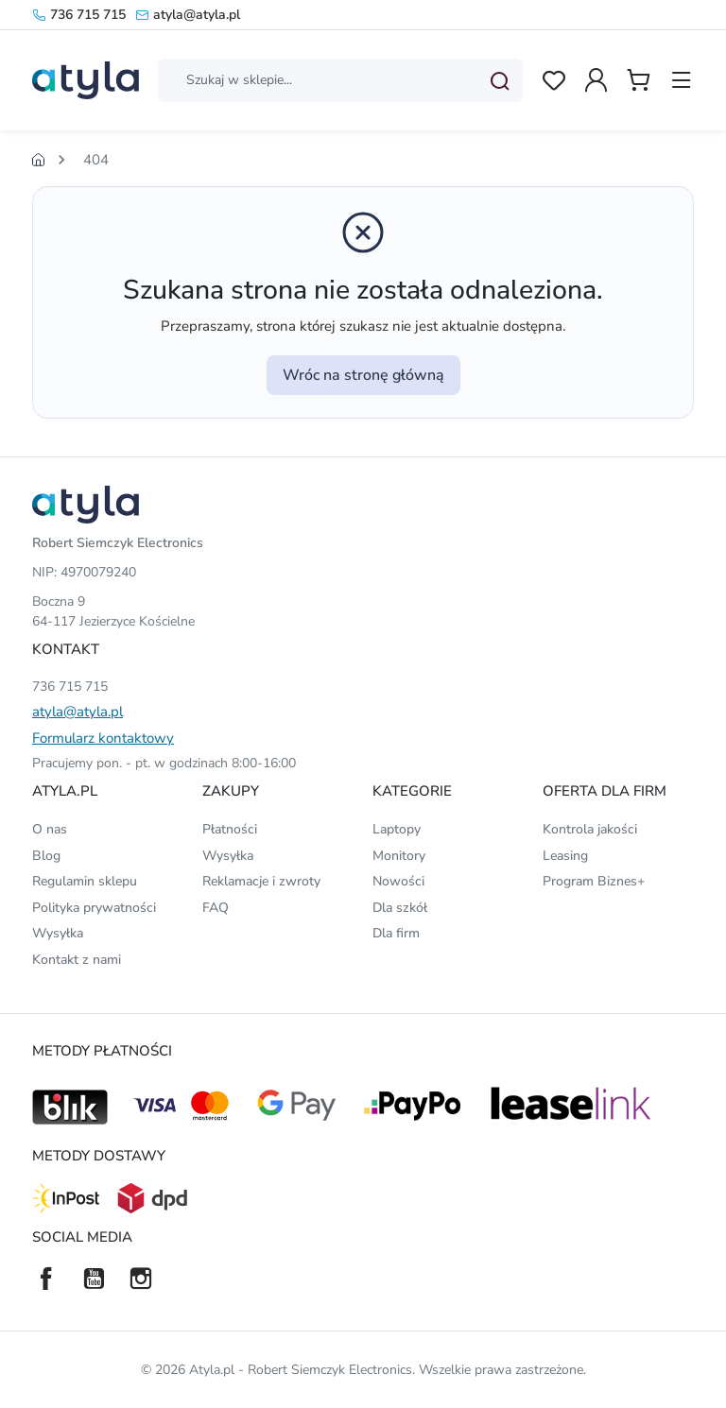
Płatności (229, 829)
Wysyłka (57, 933)
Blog (46, 856)
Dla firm (396, 933)
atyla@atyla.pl (187, 15)
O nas (49, 829)
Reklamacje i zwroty (261, 881)
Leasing (565, 856)
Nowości (398, 881)
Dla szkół (399, 908)
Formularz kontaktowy (103, 738)
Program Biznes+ (594, 881)
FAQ (215, 908)
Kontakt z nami (76, 960)
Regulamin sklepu (84, 881)
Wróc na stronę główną (363, 375)
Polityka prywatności (94, 908)
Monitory (398, 856)
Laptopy (396, 829)
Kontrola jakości (590, 829)
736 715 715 (79, 15)
